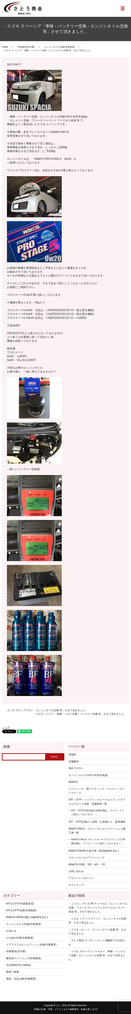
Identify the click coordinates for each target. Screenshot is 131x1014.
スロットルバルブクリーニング (86, 857)
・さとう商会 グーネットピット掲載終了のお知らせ (97, 942)
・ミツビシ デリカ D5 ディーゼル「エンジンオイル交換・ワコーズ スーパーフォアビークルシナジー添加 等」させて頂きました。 (98, 907)
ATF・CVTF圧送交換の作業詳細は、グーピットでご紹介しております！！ (97, 812)
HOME (5, 47)
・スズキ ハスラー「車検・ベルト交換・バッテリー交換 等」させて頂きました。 (79, 713)
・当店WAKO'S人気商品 (17, 965)
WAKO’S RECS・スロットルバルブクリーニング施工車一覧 (97, 830)
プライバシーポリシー (81, 878)
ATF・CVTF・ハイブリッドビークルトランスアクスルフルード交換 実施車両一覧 (97, 801)
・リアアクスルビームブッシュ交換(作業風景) (30, 944)
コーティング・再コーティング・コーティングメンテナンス (97, 790)
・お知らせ (10, 930)
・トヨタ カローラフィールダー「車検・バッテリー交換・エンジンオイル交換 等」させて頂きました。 (97, 955)
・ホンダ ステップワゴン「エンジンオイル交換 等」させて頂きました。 (46, 710)
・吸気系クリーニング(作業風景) (22, 958)
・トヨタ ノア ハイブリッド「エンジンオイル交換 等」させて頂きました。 (97, 920)
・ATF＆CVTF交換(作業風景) (20, 910)
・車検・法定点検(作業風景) (20, 978)
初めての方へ (76, 768)
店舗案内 (74, 761)
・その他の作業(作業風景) (19, 937)
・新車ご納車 (11, 971)
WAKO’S (73, 781)
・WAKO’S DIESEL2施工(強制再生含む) (26, 917)
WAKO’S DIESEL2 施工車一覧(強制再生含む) (94, 850)
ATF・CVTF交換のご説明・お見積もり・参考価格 (97, 821)
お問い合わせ (76, 871)
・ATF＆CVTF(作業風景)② (19, 903)
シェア (6, 727)
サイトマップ (76, 885)
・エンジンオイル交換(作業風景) (58, 47)
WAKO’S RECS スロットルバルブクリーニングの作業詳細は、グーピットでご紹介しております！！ (98, 841)
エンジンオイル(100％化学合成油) (88, 775)
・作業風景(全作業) (25, 47)
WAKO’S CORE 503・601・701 (87, 864)
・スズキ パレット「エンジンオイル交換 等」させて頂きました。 (97, 931)
